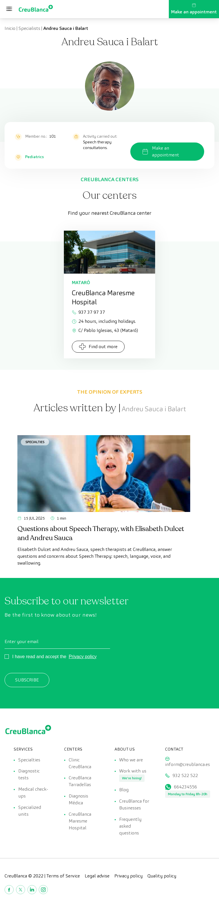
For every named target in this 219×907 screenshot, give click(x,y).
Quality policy (161, 876)
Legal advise (97, 876)
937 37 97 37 (88, 312)
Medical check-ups (33, 792)
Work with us (132, 771)
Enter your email (21, 641)
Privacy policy (83, 656)
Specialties (34, 442)
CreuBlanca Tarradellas (80, 781)
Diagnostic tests (29, 774)
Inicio (10, 28)
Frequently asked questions (130, 826)
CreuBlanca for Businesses (134, 804)
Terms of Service (63, 876)
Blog (124, 790)
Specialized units (29, 811)
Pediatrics (34, 156)
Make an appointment (194, 9)
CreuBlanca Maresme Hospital (80, 821)
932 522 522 (185, 776)
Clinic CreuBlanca (80, 763)
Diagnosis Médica (78, 799)
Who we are (131, 760)
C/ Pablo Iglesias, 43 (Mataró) (105, 330)
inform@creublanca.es (187, 764)
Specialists (29, 28)
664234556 (185, 787)
